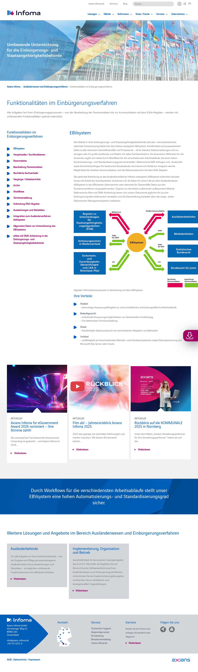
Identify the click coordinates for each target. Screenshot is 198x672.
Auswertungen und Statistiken (29, 210)
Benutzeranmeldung (101, 639)
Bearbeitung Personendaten (27, 167)
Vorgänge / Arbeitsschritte (26, 179)
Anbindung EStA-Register (26, 203)
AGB (9, 659)
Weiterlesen (20, 453)
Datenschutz (19, 659)
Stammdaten (20, 160)
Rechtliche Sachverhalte (25, 173)
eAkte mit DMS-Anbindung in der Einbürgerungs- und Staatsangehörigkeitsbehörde (30, 239)
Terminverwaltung (22, 197)
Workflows (18, 191)
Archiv (16, 185)
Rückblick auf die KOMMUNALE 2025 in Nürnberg (158, 424)
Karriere (114, 3)
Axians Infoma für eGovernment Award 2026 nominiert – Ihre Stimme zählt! (34, 426)
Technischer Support (101, 628)
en (189, 3)
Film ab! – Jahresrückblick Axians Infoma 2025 (97, 424)
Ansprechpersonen (100, 631)
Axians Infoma (13, 86)
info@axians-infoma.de (18, 640)
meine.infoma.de (96, 3)
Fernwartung (97, 635)
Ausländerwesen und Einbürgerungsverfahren (45, 86)
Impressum (34, 659)
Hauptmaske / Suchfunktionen (29, 154)
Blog (125, 3)
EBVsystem (19, 148)
